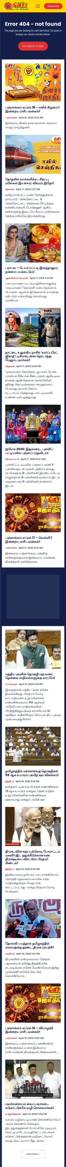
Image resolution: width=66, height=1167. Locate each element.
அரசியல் (10, 953)
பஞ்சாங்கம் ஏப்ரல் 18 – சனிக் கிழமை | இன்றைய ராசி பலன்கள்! (32, 109)
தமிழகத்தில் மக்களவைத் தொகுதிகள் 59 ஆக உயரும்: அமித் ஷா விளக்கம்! (32, 773)
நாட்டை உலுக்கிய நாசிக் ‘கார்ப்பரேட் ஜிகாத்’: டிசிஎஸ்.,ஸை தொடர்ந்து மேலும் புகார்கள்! (31, 356)
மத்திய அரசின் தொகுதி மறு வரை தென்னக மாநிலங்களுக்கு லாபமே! (30, 676)
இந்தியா (9, 781)
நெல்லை (9, 189)
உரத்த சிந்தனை (13, 1114)
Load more (33, 1153)
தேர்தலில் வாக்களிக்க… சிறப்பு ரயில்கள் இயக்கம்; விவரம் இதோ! (29, 181)
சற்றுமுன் (10, 366)
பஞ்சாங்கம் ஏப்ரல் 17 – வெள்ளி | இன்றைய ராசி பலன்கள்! (28, 539)
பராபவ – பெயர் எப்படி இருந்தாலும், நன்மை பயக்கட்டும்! (31, 270)
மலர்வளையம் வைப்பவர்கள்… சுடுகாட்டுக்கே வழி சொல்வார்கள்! (29, 1106)
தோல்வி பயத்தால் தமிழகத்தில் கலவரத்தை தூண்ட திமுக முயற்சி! (29, 945)
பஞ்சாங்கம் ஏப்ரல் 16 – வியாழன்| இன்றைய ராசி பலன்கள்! (29, 1030)
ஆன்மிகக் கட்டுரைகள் (16, 278)
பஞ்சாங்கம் (11, 117)
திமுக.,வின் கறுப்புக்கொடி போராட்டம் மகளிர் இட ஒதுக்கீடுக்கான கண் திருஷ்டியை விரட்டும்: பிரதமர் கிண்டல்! (32, 857)
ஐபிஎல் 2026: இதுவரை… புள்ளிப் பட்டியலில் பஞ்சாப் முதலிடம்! (29, 451)
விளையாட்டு (12, 459)
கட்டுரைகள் (11, 684)
